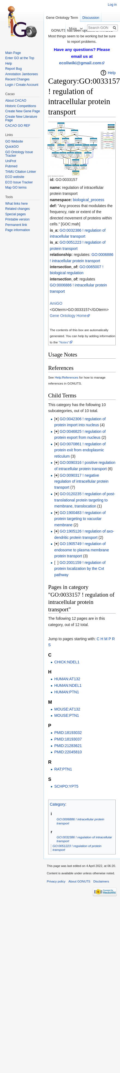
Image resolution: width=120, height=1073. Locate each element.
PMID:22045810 (68, 752)
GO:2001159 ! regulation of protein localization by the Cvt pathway (79, 568)
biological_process (88, 200)
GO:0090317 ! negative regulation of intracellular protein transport (81, 481)
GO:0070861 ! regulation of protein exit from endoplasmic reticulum (80, 450)
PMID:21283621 (68, 745)
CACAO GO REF (17, 126)
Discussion (90, 18)
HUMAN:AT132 (67, 679)
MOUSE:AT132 (67, 709)
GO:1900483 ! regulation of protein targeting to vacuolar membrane (80, 518)
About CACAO (15, 100)
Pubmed (11, 166)
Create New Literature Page (21, 118)
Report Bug (13, 69)
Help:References (66, 377)
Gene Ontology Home (68, 315)
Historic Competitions (20, 106)
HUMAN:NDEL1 (67, 685)
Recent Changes (17, 79)
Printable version (17, 219)
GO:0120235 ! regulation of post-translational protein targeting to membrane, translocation (84, 500)
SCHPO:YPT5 (66, 786)
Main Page (13, 53)
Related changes (17, 209)
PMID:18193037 (68, 739)
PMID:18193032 (68, 732)
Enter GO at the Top (19, 58)
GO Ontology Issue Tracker (19, 154)
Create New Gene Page (22, 111)
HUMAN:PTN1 (66, 692)
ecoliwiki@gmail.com (80, 63)
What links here (16, 203)
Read (60, 28)
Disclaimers (101, 881)
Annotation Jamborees (21, 74)
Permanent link (16, 225)
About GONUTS (79, 881)
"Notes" (64, 342)
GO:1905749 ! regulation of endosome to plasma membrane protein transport (81, 550)
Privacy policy (56, 881)
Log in (112, 5)
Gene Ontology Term (62, 18)
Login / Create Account (21, 85)
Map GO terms (16, 187)
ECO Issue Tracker (19, 182)
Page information (17, 230)
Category (57, 804)
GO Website (14, 141)
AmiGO (56, 303)
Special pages (15, 214)
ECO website (14, 177)
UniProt (10, 161)
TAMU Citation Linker (20, 172)
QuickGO (12, 147)
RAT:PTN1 (63, 769)
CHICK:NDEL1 (66, 662)
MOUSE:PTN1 (66, 715)
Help (112, 73)
